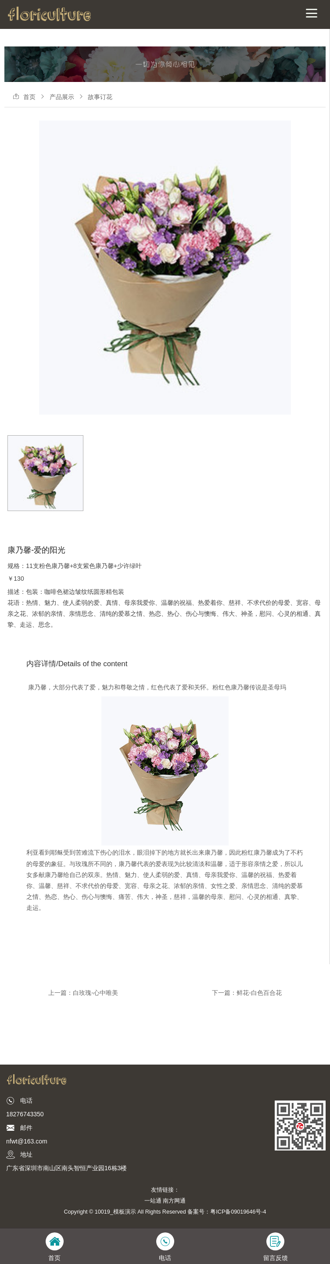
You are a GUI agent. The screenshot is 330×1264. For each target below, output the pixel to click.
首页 (29, 96)
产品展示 (62, 96)
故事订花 (100, 96)
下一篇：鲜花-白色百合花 (247, 992)
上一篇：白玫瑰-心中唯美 (83, 992)
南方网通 (174, 1201)
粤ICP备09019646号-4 (238, 1212)
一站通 (152, 1201)
